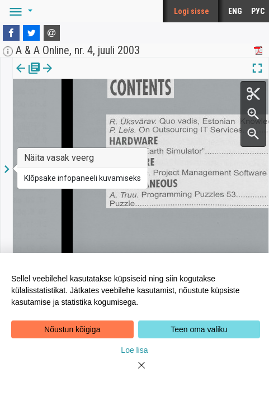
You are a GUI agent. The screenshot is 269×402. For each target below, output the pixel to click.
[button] (19, 11)
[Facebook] (11, 33)
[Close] (134, 371)
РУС (258, 11)
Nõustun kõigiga (72, 329)
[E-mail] (52, 33)
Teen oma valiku (199, 329)
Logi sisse (191, 11)
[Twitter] (31, 33)
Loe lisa (134, 350)
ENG (235, 11)
